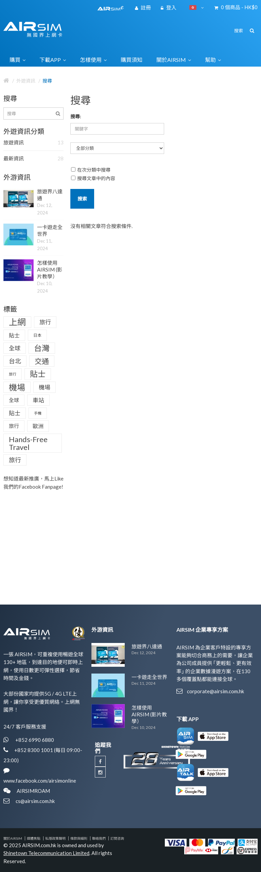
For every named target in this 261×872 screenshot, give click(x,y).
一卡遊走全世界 (149, 677)
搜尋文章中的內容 (93, 178)
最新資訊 (33, 158)
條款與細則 (78, 838)
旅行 (45, 322)
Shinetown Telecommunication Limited (46, 853)
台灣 (42, 348)
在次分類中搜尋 (90, 170)
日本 (37, 335)
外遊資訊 (25, 81)
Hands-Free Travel (28, 443)
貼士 (14, 335)
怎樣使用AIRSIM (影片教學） (49, 269)
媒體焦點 (33, 838)
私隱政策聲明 (55, 838)
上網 (17, 322)
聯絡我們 (99, 838)
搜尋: (75, 116)
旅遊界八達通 (147, 646)
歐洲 (38, 426)
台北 (15, 361)
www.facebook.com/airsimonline (39, 781)
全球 (14, 348)
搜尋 (47, 81)
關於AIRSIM (12, 838)
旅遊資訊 (33, 142)
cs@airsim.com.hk (35, 801)
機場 (17, 387)
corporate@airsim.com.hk (215, 691)
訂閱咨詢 (117, 838)
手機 (37, 413)
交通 (42, 361)
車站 (38, 400)
